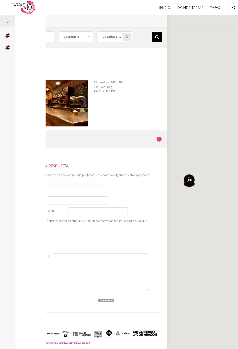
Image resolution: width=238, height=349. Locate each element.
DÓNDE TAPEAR (190, 7)
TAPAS (215, 7)
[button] (191, 166)
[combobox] (76, 37)
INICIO (165, 7)
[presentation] (55, 238)
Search (157, 37)
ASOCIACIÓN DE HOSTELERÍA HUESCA (67, 343)
